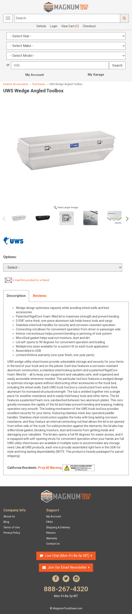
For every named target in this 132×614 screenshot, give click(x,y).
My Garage (96, 74)
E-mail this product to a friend (31, 280)
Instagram (76, 578)
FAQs (49, 521)
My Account (34, 75)
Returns (51, 532)
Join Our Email (67, 567)
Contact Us (53, 543)
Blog (6, 521)
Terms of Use (11, 527)
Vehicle (41, 26)
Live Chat (67, 556)
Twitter (66, 578)
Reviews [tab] (40, 296)
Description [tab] (16, 296)
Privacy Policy (11, 532)
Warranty (51, 538)
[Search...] (67, 18)
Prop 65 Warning (50, 467)
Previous (5, 219)
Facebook (55, 578)
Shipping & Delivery (58, 527)
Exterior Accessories (15, 84)
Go (124, 18)
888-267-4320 (66, 591)
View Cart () (70, 26)
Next (126, 219)
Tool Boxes (38, 84)
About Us (9, 516)
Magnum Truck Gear (66, 496)
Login (53, 26)
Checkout (89, 26)
